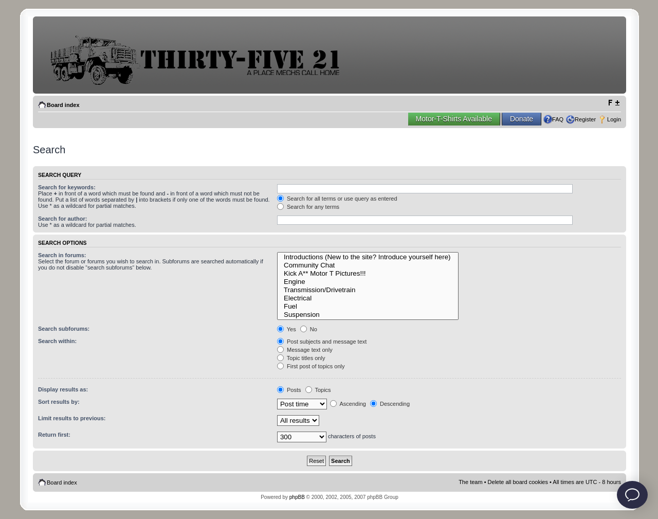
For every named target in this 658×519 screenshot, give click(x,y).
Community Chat (368, 265)
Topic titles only (301, 358)
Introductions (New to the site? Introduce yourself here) (368, 257)
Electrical (368, 298)
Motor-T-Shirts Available (454, 119)
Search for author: (62, 219)
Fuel (368, 306)
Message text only (305, 350)
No (308, 329)
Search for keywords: (67, 187)
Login (614, 119)
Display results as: (63, 389)
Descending (390, 404)
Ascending (348, 404)
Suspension (368, 315)
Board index (63, 105)
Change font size (613, 103)
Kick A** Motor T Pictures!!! (368, 274)
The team (470, 482)
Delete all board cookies (518, 482)
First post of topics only (311, 366)
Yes (286, 329)
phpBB (297, 497)
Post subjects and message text (322, 341)
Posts (289, 390)
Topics (318, 390)
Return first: (54, 435)
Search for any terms (308, 207)
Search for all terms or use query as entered (337, 198)
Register (585, 119)
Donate (521, 119)
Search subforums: (63, 329)
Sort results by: (59, 402)
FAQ (557, 119)
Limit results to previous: (71, 418)
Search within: (57, 341)
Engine (368, 282)
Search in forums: (62, 255)
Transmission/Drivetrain (368, 290)
